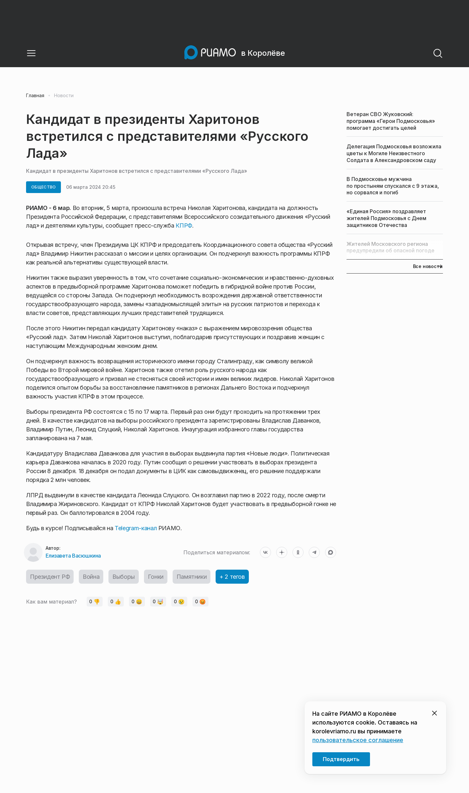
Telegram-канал (136, 528)
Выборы (123, 576)
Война (91, 576)
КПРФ (184, 225)
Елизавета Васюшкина (73, 555)
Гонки (155, 576)
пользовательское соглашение (357, 740)
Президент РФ (50, 576)
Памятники (191, 576)
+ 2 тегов (232, 576)
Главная (35, 95)
